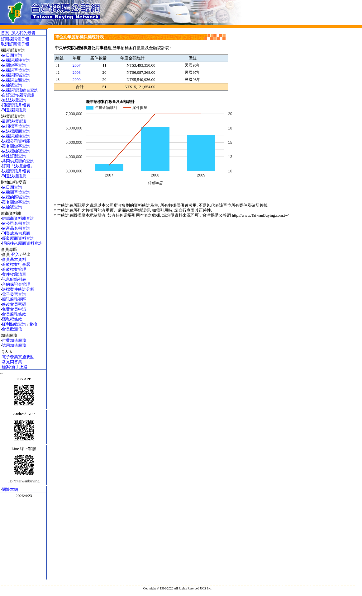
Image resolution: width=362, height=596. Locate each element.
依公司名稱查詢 (16, 223)
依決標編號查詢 (16, 151)
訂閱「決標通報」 (18, 166)
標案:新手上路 (14, 366)
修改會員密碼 (14, 304)
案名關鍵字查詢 (16, 146)
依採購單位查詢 (16, 70)
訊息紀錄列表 (14, 279)
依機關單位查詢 (16, 192)
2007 (77, 65)
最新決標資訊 (14, 121)
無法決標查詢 (14, 100)
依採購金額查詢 (16, 80)
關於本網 (10, 489)
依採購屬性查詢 (16, 60)
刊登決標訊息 (14, 176)
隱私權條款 (12, 319)
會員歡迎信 (12, 329)
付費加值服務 (14, 340)
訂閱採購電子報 (15, 39)
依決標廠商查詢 (16, 131)
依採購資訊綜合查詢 (20, 90)
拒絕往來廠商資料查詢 (22, 243)
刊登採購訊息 (14, 110)
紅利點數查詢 (14, 324)
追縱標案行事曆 (16, 264)
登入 (15, 254)
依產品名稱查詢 (16, 228)
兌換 (33, 324)
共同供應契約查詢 (18, 161)
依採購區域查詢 (16, 75)
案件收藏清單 (14, 274)
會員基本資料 (14, 259)
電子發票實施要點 (18, 356)
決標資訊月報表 (16, 171)
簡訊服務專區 (14, 299)
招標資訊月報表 (16, 105)
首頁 (5, 33)
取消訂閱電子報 (15, 44)
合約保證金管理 (16, 284)
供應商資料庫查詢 (18, 218)
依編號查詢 (12, 85)
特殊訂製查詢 (14, 156)
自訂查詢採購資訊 (18, 95)
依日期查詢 (12, 55)
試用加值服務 (14, 345)
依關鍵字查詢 (14, 65)
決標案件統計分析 (18, 289)
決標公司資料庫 (16, 141)
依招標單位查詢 (16, 126)
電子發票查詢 (14, 294)
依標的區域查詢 (16, 197)
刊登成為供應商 (16, 233)
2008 (77, 72)
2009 (77, 79)
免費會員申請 (14, 309)
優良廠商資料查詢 (18, 238)
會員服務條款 (14, 314)
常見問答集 (12, 361)
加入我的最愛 (23, 33)
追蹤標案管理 (14, 269)
